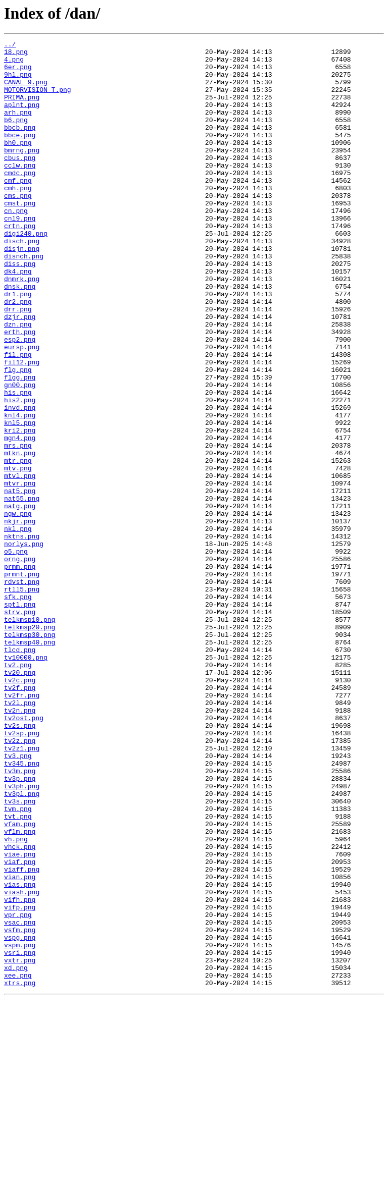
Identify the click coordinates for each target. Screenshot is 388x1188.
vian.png (19, 1044)
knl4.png (19, 490)
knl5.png (19, 499)
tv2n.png (19, 844)
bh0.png (18, 163)
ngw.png (18, 608)
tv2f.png (19, 817)
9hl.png (18, 81)
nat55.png (21, 590)
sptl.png (19, 717)
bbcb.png (19, 145)
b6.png (16, 136)
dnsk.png (19, 336)
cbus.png (19, 181)
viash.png (21, 1062)
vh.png (16, 999)
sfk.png (18, 708)
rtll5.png (21, 699)
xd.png (16, 1153)
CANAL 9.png (25, 90)
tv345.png (21, 908)
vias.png (19, 1053)
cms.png (18, 227)
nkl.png (18, 626)
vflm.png (19, 990)
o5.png (16, 654)
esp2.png (19, 399)
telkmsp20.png (29, 744)
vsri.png (19, 1135)
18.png (16, 54)
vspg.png (19, 1117)
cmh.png (18, 218)
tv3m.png (19, 917)
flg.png (18, 436)
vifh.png (19, 1071)
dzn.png (18, 381)
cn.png (16, 245)
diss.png (19, 308)
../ (10, 45)
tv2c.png (19, 808)
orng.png (19, 663)
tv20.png (19, 799)
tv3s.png (19, 953)
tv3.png (18, 899)
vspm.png (19, 1126)
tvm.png (18, 962)
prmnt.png (21, 681)
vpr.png (18, 1090)
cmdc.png (19, 199)
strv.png (19, 726)
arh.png (18, 127)
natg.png (19, 599)
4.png (14, 63)
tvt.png (18, 972)
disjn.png (21, 290)
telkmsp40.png (29, 763)
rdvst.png (21, 690)
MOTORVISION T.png (37, 99)
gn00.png (19, 454)
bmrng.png (21, 172)
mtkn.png (19, 536)
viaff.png (21, 1035)
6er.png (18, 72)
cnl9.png (19, 254)
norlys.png (23, 645)
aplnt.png (21, 118)
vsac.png (19, 1099)
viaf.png (19, 1026)
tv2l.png (19, 835)
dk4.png (18, 317)
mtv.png (18, 554)
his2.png (19, 472)
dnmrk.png (21, 327)
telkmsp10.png (29, 735)
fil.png (18, 417)
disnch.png (23, 299)
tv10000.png (25, 781)
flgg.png (19, 445)
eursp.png (21, 408)
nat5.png (19, 581)
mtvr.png (19, 572)
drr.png (18, 363)
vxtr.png (19, 1144)
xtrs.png (19, 1171)
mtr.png (18, 545)
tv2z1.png (21, 890)
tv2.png (18, 790)
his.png (18, 463)
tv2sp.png (21, 872)
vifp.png (19, 1081)
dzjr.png (19, 372)
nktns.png (21, 635)
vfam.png (19, 981)
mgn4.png (19, 517)
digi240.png (25, 272)
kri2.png (19, 508)
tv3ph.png (21, 935)
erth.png (19, 390)
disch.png (21, 281)
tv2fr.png (21, 826)
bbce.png (19, 154)
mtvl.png (19, 563)
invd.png (19, 481)
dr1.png (18, 345)
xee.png (18, 1162)
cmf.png (18, 208)
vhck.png (19, 1008)
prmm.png (19, 672)
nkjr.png (19, 617)
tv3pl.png (21, 944)
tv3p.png (19, 926)
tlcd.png (19, 772)
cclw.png (19, 190)
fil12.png (21, 426)
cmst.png (19, 236)
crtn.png (19, 263)
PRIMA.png (21, 109)
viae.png (19, 1017)
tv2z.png (19, 881)
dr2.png (18, 354)
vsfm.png (19, 1108)
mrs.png (18, 526)
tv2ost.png (23, 853)
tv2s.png (19, 863)
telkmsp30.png (29, 754)
